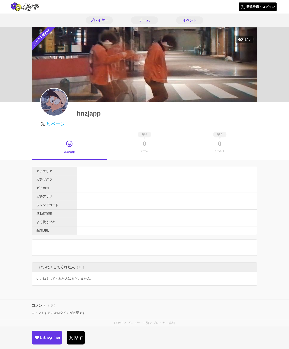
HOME (119, 323)
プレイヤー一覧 (138, 323)
